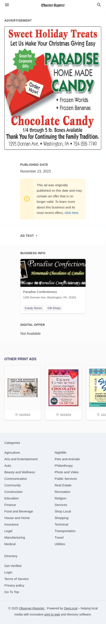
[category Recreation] (63, 492)
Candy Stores (33, 308)
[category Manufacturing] (14, 537)
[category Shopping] (61, 518)
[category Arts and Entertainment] (21, 459)
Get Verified (12, 566)
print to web (52, 614)
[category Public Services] (66, 478)
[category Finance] (10, 505)
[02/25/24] (22, 392)
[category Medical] (10, 544)
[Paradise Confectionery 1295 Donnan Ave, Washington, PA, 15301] (53, 280)
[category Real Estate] (63, 485)
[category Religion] (60, 498)
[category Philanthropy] (64, 465)
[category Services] (61, 505)
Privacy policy (14, 585)
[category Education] (11, 498)
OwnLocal (70, 608)
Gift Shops (54, 308)
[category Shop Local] (63, 511)
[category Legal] (8, 531)
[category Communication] (15, 478)
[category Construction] (13, 492)
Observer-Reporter (32, 608)
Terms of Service (16, 579)
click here (71, 213)
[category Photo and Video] (67, 472)
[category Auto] (7, 465)
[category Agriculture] (12, 452)
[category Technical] (61, 524)
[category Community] (12, 485)
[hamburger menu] (7, 5)
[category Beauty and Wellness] (19, 472)
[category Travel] (59, 537)
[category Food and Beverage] (18, 511)
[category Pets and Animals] (67, 459)
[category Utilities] (60, 544)
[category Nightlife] (60, 452)
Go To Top (11, 592)
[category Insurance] (11, 524)
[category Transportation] (65, 531)
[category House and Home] (17, 518)
